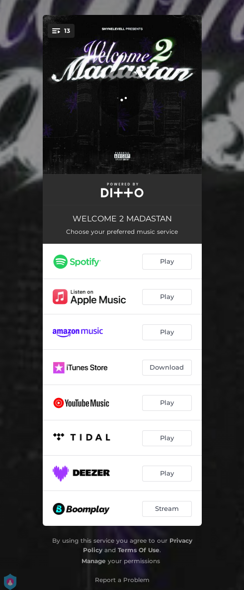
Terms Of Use (139, 550)
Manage (93, 561)
